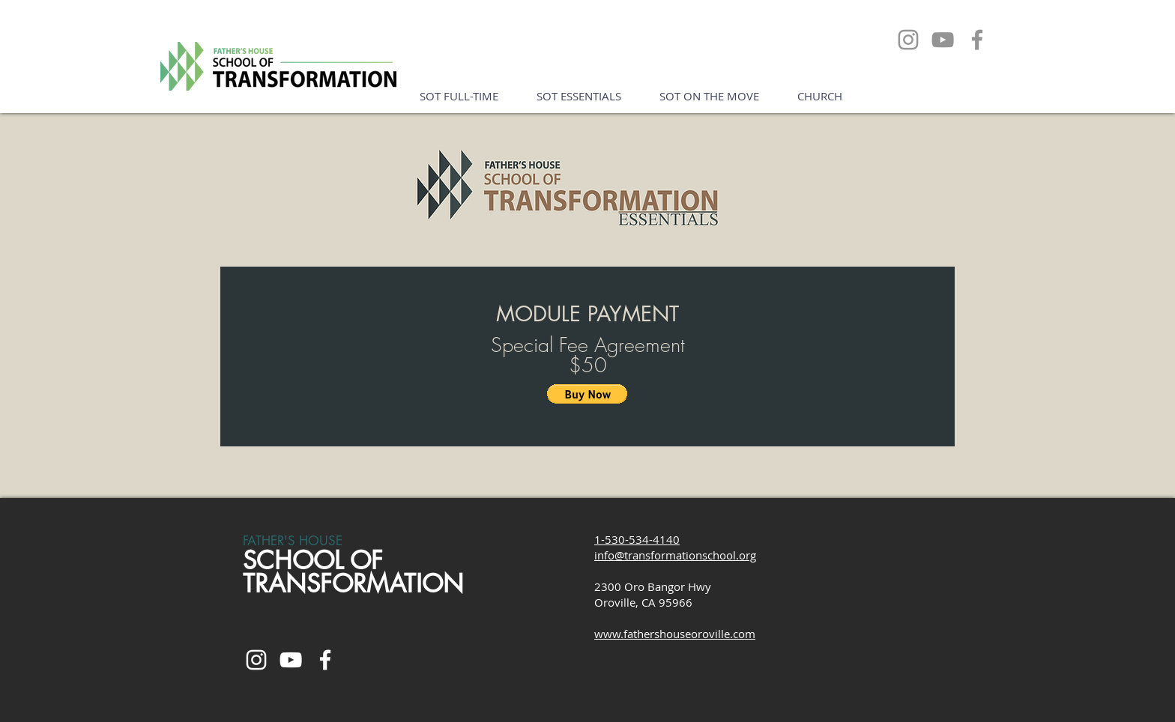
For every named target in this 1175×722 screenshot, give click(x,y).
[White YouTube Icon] (290, 659)
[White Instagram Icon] (256, 659)
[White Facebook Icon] (325, 659)
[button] (458, 96)
